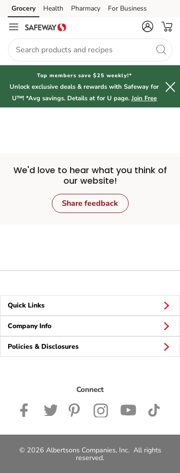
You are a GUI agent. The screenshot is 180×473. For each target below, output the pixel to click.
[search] (161, 49)
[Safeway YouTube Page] (128, 409)
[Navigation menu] (13, 26)
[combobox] (90, 49)
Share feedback (90, 203)
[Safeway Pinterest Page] (75, 409)
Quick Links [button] (90, 305)
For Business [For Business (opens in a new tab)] (127, 8)
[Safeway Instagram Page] (101, 409)
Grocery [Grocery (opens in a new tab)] (24, 8)
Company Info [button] (90, 326)
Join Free (144, 98)
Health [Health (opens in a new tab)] (53, 8)
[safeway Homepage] (45, 27)
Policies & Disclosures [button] (90, 346)
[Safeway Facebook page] (26, 409)
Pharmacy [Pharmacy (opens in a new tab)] (85, 8)
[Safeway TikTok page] (154, 409)
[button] (147, 26)
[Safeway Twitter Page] (50, 409)
